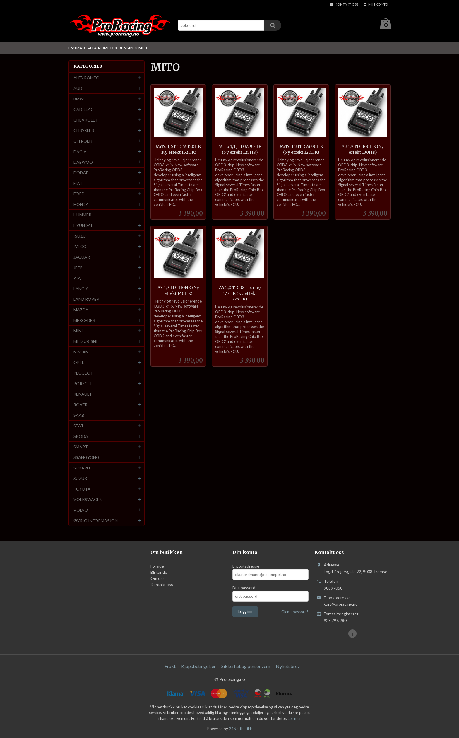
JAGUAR (81, 257)
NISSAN (80, 352)
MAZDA (80, 310)
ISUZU (79, 236)
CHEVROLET (85, 120)
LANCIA (81, 288)
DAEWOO (83, 162)
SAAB (78, 415)
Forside (75, 48)
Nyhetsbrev (288, 666)
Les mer (294, 718)
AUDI (78, 88)
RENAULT (82, 394)
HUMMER (82, 215)
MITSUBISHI (85, 341)
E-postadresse (245, 566)
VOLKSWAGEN (87, 499)
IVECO (80, 246)
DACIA (80, 151)
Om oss (157, 578)
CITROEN (82, 141)
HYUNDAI (82, 225)
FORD (79, 194)
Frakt (170, 666)
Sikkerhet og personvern (245, 666)
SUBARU (81, 468)
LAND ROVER (86, 299)
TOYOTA (81, 489)
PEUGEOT (83, 373)
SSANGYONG (86, 457)
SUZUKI (81, 478)
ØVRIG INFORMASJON (95, 520)
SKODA (80, 436)
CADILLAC (83, 109)
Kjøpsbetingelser (198, 666)
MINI (78, 331)
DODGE (80, 172)
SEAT (78, 425)
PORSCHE (83, 383)
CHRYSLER (83, 130)
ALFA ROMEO (86, 78)
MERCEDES (84, 320)
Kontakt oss (161, 584)
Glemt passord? (295, 612)
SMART (80, 447)
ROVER (80, 404)
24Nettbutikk (240, 729)
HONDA (81, 204)
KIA (77, 278)
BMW (78, 99)
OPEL (78, 362)
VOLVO (80, 510)
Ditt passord (243, 587)
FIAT (78, 183)
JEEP (78, 267)
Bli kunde (158, 572)
